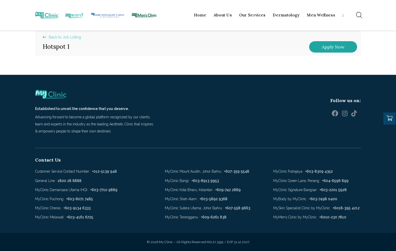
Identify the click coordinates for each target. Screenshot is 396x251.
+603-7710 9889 (103, 190)
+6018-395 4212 (346, 208)
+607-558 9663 (237, 208)
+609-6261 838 (214, 217)
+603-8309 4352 (319, 171)
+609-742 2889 (228, 190)
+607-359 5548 (236, 171)
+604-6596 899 (335, 181)
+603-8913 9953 (205, 181)
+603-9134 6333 (77, 208)
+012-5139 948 (104, 171)
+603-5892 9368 (214, 199)
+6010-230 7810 (332, 217)
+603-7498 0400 (323, 199)
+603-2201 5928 (333, 190)
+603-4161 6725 (79, 217)
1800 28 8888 (70, 181)
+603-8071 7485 (79, 199)
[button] (62, 37)
